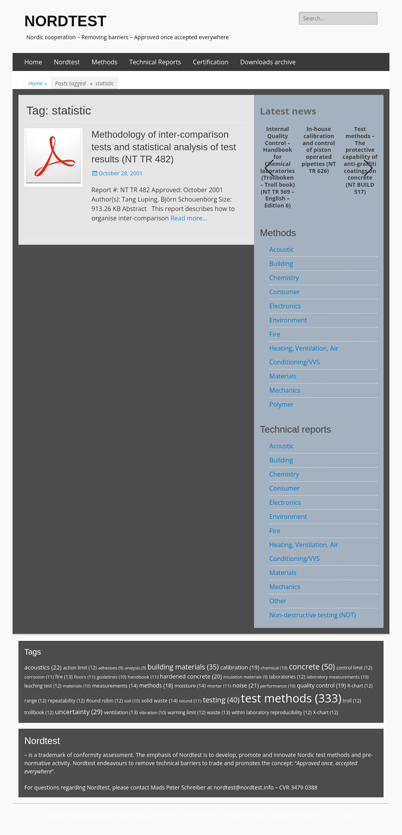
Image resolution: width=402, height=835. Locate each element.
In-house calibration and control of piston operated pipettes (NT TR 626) (319, 150)
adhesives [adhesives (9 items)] (110, 668)
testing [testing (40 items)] (221, 699)
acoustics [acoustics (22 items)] (43, 667)
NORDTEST (65, 21)
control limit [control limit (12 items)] (354, 667)
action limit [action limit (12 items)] (80, 667)
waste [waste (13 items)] (218, 712)
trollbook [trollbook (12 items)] (38, 712)
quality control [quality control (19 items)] (321, 685)
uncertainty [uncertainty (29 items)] (78, 711)
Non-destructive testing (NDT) (312, 615)
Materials (282, 376)
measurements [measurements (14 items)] (114, 685)
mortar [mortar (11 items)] (219, 686)
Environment (288, 320)
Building (281, 263)
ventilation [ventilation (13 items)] (121, 712)
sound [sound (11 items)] (190, 701)
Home (33, 62)
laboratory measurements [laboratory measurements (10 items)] (338, 677)
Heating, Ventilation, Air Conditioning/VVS (303, 355)
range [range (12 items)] (35, 700)
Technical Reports (155, 62)
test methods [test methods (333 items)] (291, 698)
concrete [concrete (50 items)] (312, 666)
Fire (274, 334)
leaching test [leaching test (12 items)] (43, 685)
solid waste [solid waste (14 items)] (159, 700)
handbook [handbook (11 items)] (143, 677)
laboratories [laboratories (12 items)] (287, 676)
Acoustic (281, 249)
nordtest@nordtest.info (244, 787)
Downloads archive (268, 62)
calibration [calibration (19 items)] (239, 667)
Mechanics (284, 390)
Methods (104, 62)
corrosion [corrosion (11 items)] (39, 677)
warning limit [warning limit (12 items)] (187, 712)
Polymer (281, 404)
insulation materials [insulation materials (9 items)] (245, 677)
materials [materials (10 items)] (77, 686)
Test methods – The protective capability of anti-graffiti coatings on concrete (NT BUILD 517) (360, 160)
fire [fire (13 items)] (63, 676)
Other (277, 601)
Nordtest (67, 62)
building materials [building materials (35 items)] (183, 666)
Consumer (284, 291)
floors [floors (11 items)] (84, 677)
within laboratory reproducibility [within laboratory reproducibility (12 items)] (272, 712)
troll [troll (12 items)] (352, 700)
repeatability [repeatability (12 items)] (66, 700)
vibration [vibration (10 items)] (152, 712)
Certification (210, 62)
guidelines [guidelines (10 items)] (111, 677)
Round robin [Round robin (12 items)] (104, 700)
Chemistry (284, 277)
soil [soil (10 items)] (132, 701)
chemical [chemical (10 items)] (274, 668)
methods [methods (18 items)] (156, 685)
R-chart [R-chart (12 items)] (360, 685)
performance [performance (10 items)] (278, 686)
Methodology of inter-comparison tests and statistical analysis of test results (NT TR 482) (163, 146)
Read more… (188, 218)
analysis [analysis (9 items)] (135, 668)
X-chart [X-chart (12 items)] (325, 712)
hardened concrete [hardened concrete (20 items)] (191, 676)
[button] (368, 168)
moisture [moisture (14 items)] (190, 685)
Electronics (285, 306)
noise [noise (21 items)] (245, 685)
